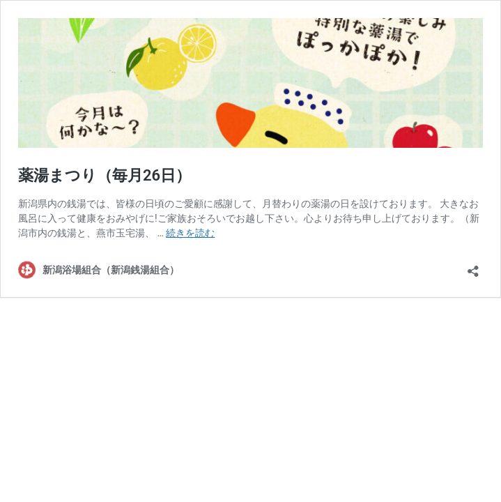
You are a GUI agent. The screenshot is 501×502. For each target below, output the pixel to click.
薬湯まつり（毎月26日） (104, 175)
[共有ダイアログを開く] (473, 266)
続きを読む (190, 232)
